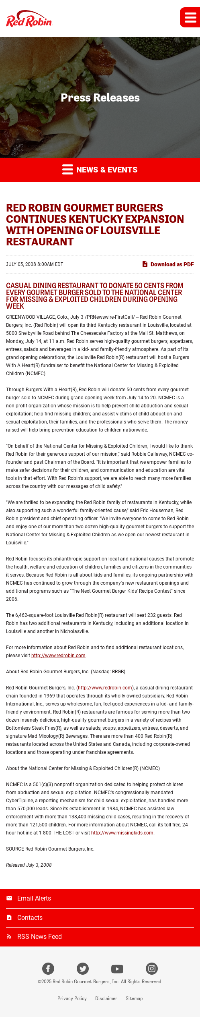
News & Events (100, 169)
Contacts (30, 918)
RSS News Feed (39, 936)
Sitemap (134, 998)
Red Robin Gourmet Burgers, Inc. (86, 981)
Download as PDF (167, 264)
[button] (190, 17)
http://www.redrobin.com (58, 655)
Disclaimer (106, 998)
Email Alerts (34, 898)
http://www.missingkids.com (122, 833)
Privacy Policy (72, 998)
